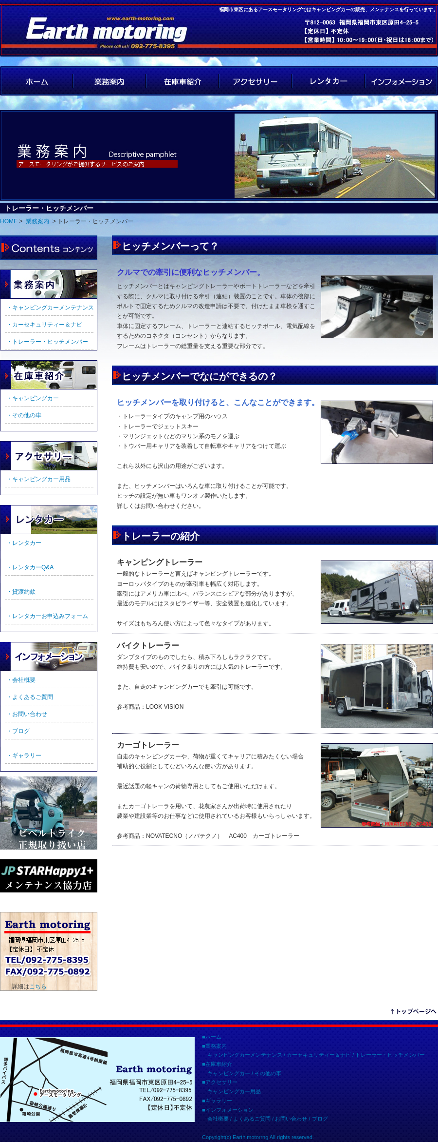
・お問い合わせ (26, 714)
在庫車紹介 (182, 81)
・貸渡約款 (21, 591)
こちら (38, 986)
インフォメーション (401, 81)
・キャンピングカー (32, 398)
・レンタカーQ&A (30, 567)
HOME (36, 81)
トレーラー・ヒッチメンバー (390, 1055)
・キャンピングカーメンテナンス (50, 307)
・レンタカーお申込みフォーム (47, 616)
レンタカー (328, 81)
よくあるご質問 (252, 1119)
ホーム (213, 1037)
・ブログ (18, 731)
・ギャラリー (23, 755)
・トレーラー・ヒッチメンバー (47, 341)
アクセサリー (255, 81)
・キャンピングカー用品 (38, 479)
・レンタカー (23, 543)
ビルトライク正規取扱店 (48, 813)
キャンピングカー (228, 1073)
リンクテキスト (413, 1013)
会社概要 (218, 1119)
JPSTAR (48, 875)
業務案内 (109, 81)
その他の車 (268, 1073)
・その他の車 (23, 415)
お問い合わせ (291, 1119)
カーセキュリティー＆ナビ (319, 1055)
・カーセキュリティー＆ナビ (44, 324)
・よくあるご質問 (29, 697)
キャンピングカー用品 (234, 1091)
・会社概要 (21, 680)
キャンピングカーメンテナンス (244, 1055)
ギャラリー (48, 519)
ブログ (320, 1119)
